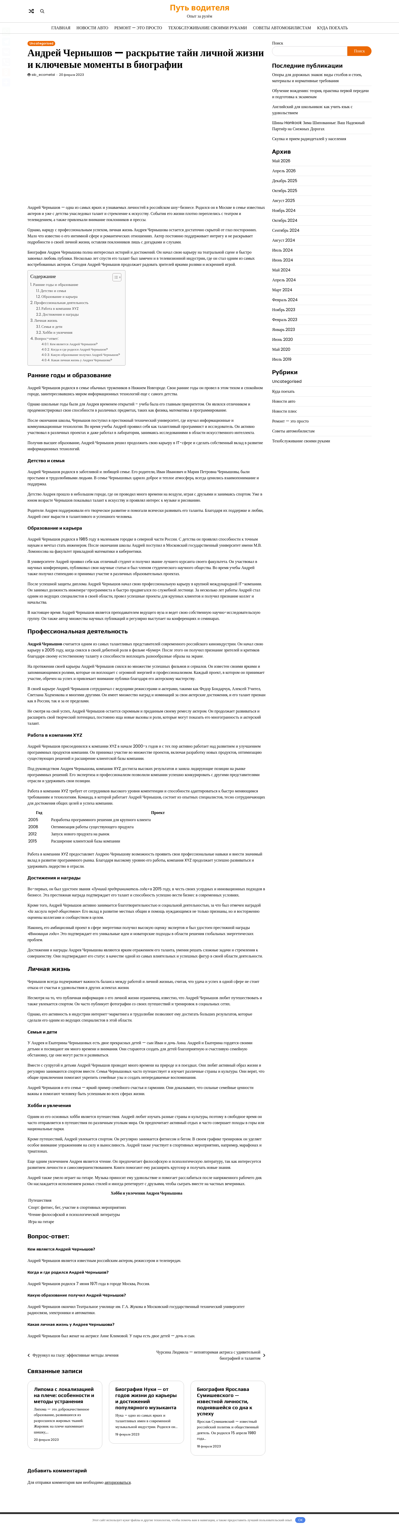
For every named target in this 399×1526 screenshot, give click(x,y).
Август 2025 (283, 201)
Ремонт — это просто (138, 28)
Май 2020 (281, 349)
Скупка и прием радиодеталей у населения (309, 139)
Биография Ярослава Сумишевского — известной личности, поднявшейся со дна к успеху (224, 1401)
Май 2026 (281, 161)
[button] (114, 277)
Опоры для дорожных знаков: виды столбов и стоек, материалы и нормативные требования (317, 78)
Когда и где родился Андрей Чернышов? (79, 349)
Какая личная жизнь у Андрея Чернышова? (81, 360)
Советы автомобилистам (282, 28)
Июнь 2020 (282, 339)
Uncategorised (41, 43)
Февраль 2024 (285, 300)
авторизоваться (118, 1482)
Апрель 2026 (284, 171)
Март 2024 (282, 290)
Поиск (277, 43)
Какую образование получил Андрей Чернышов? (85, 354)
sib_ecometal (43, 74)
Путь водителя (200, 7)
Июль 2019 (281, 359)
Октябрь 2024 (284, 220)
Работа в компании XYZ (60, 308)
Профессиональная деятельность (61, 302)
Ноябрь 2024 (284, 210)
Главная (60, 28)
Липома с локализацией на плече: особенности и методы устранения (64, 1395)
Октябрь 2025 (284, 191)
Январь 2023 (283, 329)
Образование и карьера (59, 296)
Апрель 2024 (284, 280)
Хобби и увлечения (57, 332)
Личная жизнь (46, 320)
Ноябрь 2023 (283, 310)
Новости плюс (284, 411)
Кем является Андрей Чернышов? (74, 344)
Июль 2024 (282, 250)
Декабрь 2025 (284, 181)
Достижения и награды (60, 314)
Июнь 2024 (282, 260)
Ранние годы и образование (55, 284)
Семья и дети (51, 326)
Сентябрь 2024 (285, 230)
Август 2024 (283, 240)
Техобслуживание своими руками (207, 28)
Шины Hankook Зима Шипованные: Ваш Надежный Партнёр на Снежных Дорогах (318, 126)
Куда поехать (332, 28)
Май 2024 (281, 270)
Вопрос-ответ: (47, 338)
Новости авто (92, 28)
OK (300, 1520)
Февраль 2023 (284, 320)
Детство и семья (53, 290)
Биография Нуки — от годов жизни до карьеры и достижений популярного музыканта (146, 1398)
